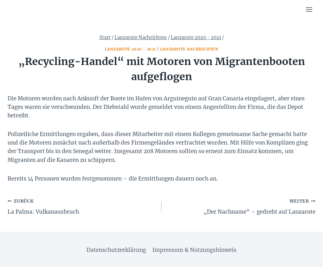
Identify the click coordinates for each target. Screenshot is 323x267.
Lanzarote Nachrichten (189, 49)
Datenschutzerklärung (116, 249)
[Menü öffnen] (308, 9)
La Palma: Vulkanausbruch (82, 206)
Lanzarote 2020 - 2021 (130, 49)
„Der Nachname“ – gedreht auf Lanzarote (241, 206)
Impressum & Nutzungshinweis (194, 249)
